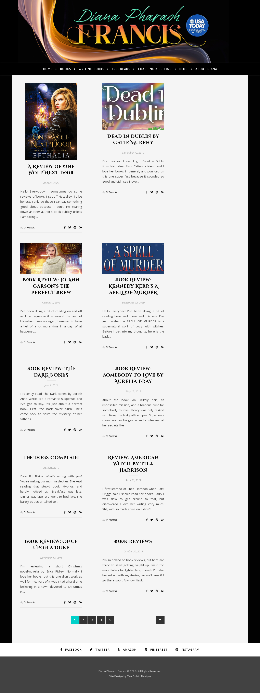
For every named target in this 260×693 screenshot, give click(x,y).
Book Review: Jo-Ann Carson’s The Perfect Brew (51, 286)
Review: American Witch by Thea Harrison (133, 464)
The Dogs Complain (51, 458)
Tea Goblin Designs (139, 676)
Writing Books (91, 69)
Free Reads (121, 69)
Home (47, 69)
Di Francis (29, 227)
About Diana (206, 69)
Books (65, 69)
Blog (183, 69)
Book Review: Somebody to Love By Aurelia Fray (133, 375)
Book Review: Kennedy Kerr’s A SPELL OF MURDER (133, 286)
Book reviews (133, 541)
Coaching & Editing (155, 69)
